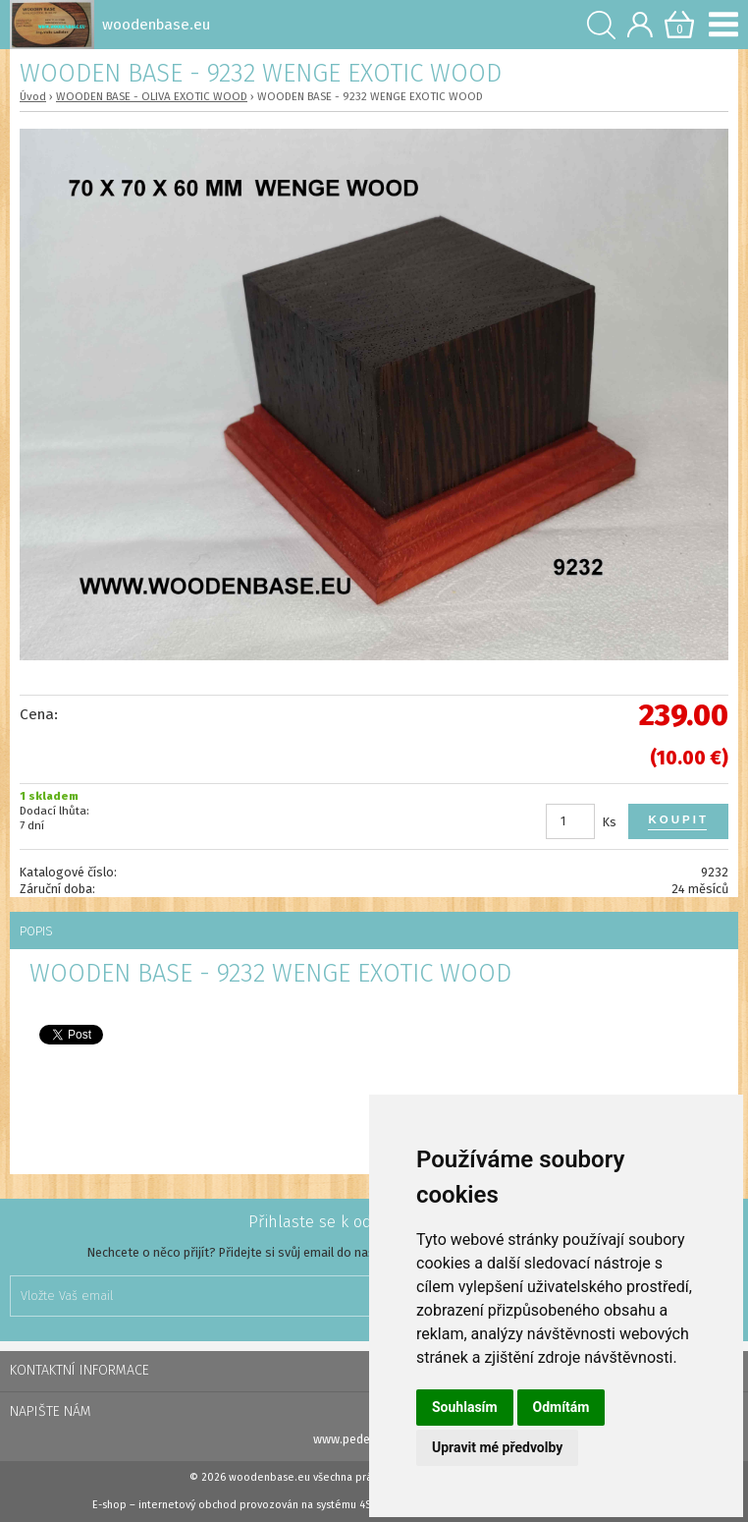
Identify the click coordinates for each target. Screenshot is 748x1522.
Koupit (678, 819)
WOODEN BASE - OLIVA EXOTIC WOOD (151, 96)
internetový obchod (187, 1504)
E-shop (109, 1504)
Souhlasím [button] (465, 1407)
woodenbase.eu (269, 1477)
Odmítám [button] (561, 1407)
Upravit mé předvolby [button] (497, 1447)
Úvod (33, 96)
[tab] (374, 930)
